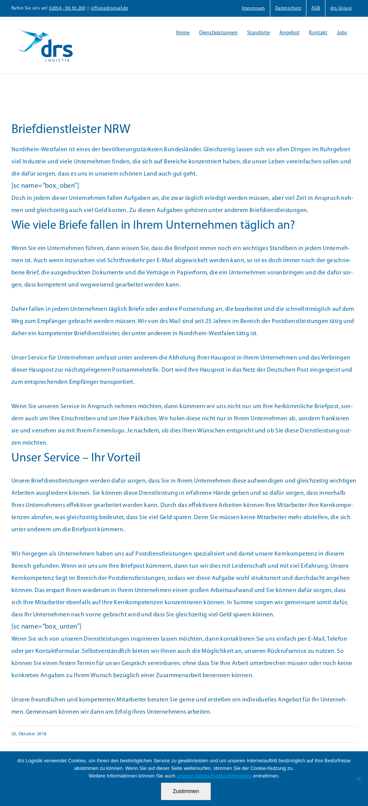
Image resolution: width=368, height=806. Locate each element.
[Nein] (358, 778)
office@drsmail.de (109, 8)
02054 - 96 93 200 (67, 8)
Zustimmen (186, 791)
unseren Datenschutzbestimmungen (214, 776)
